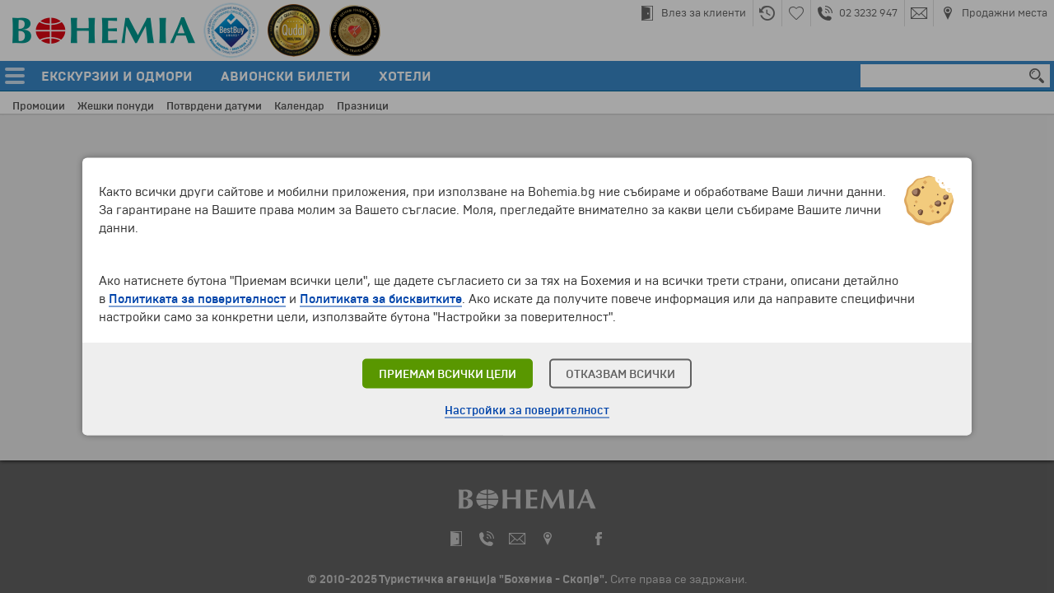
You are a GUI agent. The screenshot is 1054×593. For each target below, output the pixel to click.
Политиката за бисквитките (381, 299)
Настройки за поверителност (527, 411)
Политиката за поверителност (197, 299)
